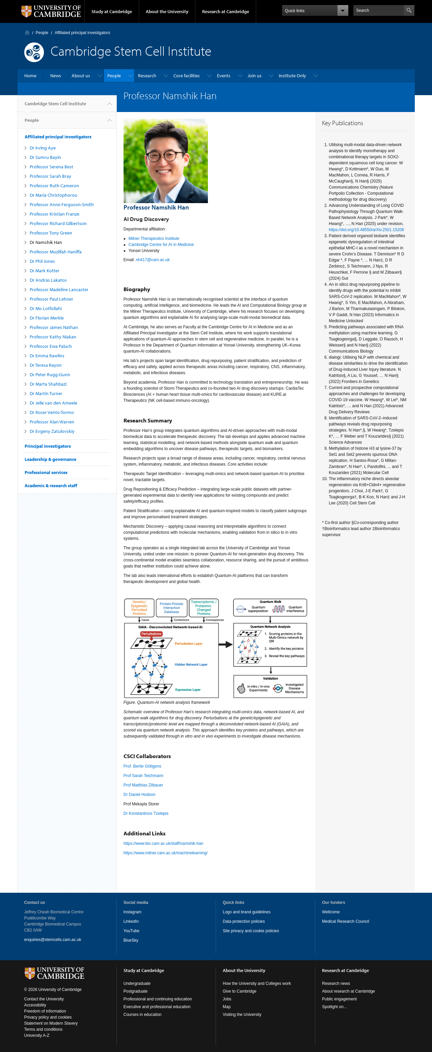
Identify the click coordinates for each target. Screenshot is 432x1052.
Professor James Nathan (54, 327)
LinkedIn (131, 921)
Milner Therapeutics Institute (154, 238)
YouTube (131, 931)
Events (224, 76)
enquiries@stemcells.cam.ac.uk (52, 939)
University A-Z (37, 1035)
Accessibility (35, 1005)
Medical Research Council (345, 921)
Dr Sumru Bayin (45, 157)
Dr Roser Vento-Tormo (52, 412)
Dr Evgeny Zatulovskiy (52, 431)
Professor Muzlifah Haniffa (56, 252)
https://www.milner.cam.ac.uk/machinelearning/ (166, 853)
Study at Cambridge (111, 11)
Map (227, 1006)
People (42, 32)
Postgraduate (135, 991)
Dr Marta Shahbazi (48, 384)
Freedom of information (45, 1011)
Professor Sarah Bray (50, 176)
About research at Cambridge (348, 991)
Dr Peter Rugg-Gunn (50, 374)
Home (27, 32)
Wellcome (331, 912)
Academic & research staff (51, 485)
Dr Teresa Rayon (46, 365)
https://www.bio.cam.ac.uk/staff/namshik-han (164, 843)
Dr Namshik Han (46, 242)
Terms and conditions (43, 1029)
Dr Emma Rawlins (47, 356)
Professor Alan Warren (52, 422)
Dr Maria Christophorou (53, 195)
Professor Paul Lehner (51, 299)
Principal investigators (48, 446)
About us (81, 76)
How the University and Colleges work (257, 983)
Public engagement (339, 999)
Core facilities (186, 76)
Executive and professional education (157, 1006)
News (55, 76)
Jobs (227, 999)
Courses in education (143, 1014)
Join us (255, 76)
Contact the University (44, 999)
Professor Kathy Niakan (53, 337)
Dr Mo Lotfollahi (46, 308)
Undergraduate (137, 983)
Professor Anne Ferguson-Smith (62, 204)
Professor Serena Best (51, 167)
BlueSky (131, 940)
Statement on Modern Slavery (51, 1023)
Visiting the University (242, 1014)
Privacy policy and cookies (48, 1017)
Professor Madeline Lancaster (59, 289)
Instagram (132, 912)
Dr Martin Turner (46, 393)
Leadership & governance (50, 459)
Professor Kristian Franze (54, 214)
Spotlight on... (334, 1006)
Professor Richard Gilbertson (58, 223)
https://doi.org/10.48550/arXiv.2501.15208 (366, 229)
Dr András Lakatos (48, 280)
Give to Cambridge (239, 991)
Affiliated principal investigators (82, 32)
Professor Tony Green (51, 233)
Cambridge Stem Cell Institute (55, 106)
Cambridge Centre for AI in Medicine (161, 244)
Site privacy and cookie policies (251, 931)
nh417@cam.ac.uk (152, 259)
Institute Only (292, 76)
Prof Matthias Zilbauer (143, 785)
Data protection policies (244, 921)
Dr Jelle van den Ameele (53, 403)
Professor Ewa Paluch (51, 346)
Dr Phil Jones (42, 261)
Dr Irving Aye (43, 148)
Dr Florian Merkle (47, 318)
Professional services (46, 472)
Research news (336, 983)
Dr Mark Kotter (44, 271)
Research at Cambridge (225, 11)
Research (147, 76)
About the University (167, 11)
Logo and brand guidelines (246, 912)
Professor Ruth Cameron (54, 186)
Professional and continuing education (158, 999)
